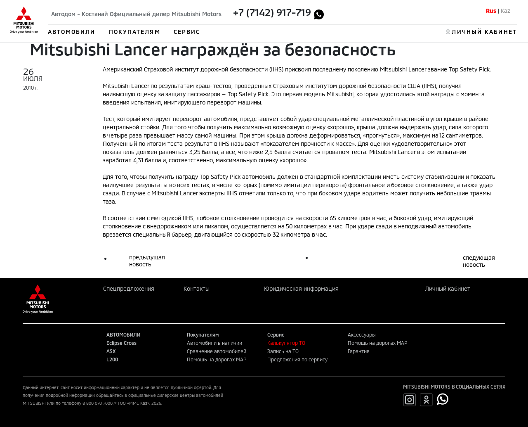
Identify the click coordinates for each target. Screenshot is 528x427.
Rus (491, 10)
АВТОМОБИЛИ (72, 31)
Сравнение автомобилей (216, 351)
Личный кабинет (447, 288)
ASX (111, 351)
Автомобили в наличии (214, 343)
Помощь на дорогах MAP (216, 359)
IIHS (429, 85)
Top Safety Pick (248, 93)
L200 (112, 359)
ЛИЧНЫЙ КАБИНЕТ (484, 31)
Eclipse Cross (121, 343)
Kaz (505, 10)
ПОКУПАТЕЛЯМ (134, 31)
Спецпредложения (128, 288)
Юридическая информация (301, 288)
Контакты (197, 288)
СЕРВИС (187, 31)
